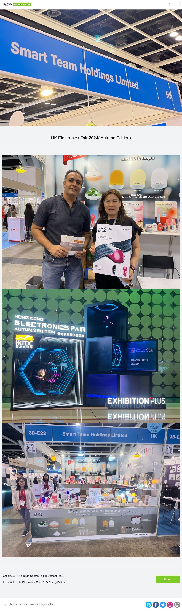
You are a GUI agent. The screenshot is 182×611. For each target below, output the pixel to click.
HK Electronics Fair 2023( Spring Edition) (42, 582)
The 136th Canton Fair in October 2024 (40, 575)
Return (168, 579)
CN (170, 4)
